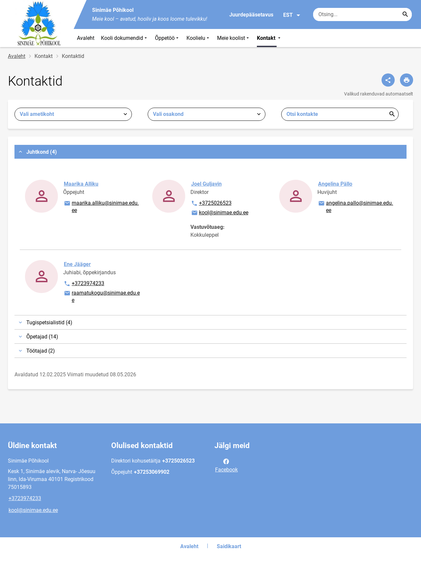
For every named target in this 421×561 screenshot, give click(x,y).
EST (292, 15)
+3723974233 (83, 284)
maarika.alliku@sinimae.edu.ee (101, 206)
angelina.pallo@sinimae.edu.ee (355, 206)
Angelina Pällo (335, 184)
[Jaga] (388, 80)
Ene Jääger (77, 264)
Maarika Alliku (81, 184)
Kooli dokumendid (124, 38)
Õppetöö (167, 38)
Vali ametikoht (37, 114)
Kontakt (269, 38)
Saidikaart (229, 546)
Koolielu (198, 38)
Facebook (226, 465)
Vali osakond (168, 114)
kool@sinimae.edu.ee (219, 213)
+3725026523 (211, 203)
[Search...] (405, 14)
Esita (392, 114)
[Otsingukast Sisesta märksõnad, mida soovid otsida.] (362, 14)
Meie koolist (233, 38)
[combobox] (73, 114)
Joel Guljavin (206, 184)
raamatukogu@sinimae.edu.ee (101, 296)
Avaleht (85, 38)
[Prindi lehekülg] (406, 80)
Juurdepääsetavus (251, 15)
